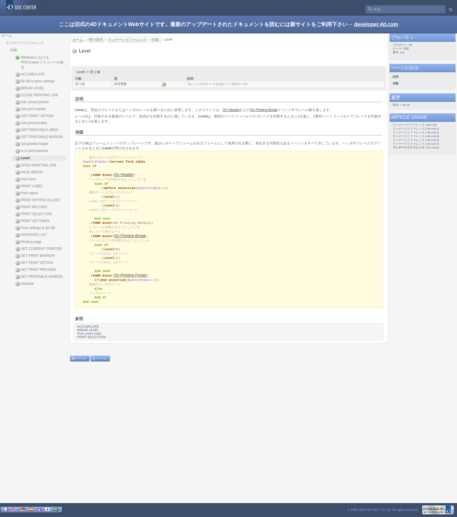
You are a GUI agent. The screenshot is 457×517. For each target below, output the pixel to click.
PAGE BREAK (29, 172)
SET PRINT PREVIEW (35, 270)
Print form (25, 179)
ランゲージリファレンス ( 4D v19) (415, 124)
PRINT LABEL (29, 186)
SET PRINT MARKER (35, 256)
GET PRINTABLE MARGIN (39, 137)
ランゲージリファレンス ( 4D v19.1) (416, 128)
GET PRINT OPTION (34, 116)
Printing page (28, 242)
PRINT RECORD (31, 207)
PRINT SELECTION (33, 214)
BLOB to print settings (35, 81)
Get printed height (31, 144)
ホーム (6, 36)
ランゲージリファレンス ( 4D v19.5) (416, 136)
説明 (79, 99)
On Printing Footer (130, 282)
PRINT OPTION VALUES (37, 200)
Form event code (89, 342)
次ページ (99, 367)
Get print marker (30, 109)
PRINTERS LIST (31, 235)
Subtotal (24, 284)
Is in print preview (31, 151)
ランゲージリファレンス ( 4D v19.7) (416, 143)
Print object (26, 193)
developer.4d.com (376, 24)
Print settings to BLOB (35, 228)
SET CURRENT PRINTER (38, 249)
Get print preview (31, 123)
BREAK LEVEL (29, 88)
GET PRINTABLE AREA (36, 130)
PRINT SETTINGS (32, 221)
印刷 (13, 50)
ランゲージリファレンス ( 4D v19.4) (416, 132)
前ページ (78, 367)
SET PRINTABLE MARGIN (39, 277)
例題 (79, 132)
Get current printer (32, 102)
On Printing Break (130, 241)
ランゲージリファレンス (25, 43)
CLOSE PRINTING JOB (36, 95)
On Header (124, 176)
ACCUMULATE (30, 74)
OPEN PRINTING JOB (35, 165)
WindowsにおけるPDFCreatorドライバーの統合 (39, 62)
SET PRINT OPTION (34, 263)
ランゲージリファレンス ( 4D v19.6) (416, 140)
